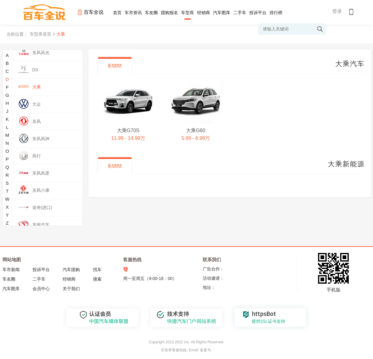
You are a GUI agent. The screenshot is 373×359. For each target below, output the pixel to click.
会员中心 (41, 288)
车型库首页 (40, 34)
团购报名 (169, 12)
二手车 (239, 12)
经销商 (203, 12)
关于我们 (71, 288)
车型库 (187, 12)
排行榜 (276, 12)
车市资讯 (133, 12)
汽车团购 (71, 269)
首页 (117, 12)
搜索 (97, 279)
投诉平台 (257, 12)
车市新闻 (11, 269)
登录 (337, 11)
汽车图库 (221, 12)
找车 (97, 269)
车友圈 (151, 12)
